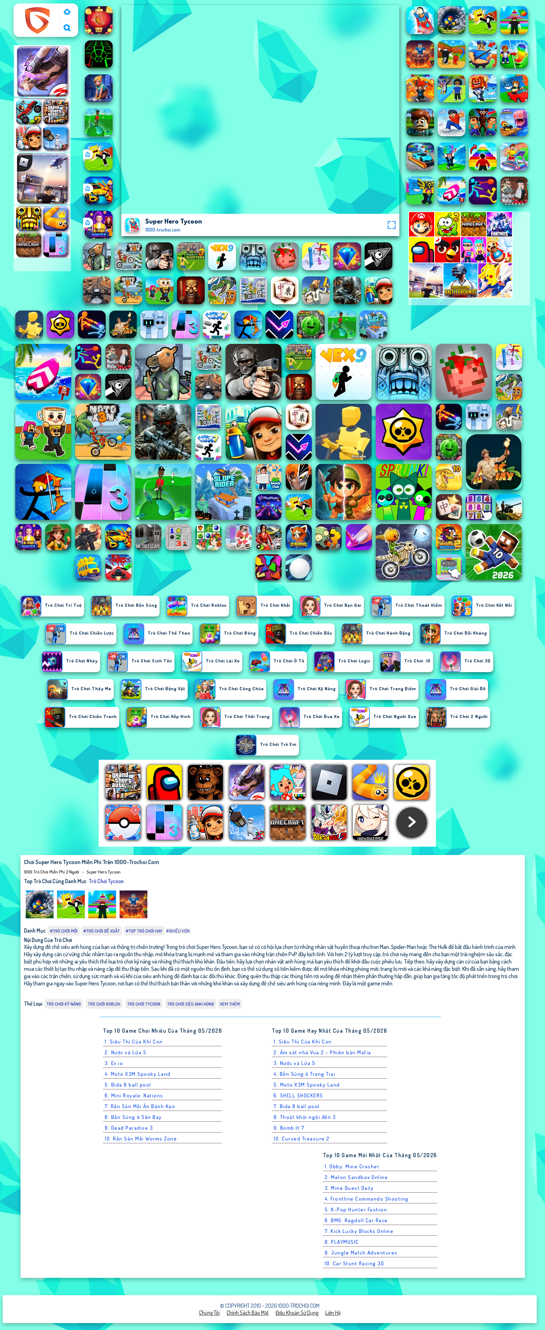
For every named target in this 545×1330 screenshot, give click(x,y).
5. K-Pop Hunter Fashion (356, 1209)
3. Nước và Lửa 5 (294, 1063)
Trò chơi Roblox (104, 1004)
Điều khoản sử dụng (297, 1312)
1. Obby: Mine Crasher (352, 1166)
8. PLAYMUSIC (342, 1242)
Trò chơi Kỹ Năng (64, 1004)
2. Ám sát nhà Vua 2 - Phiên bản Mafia (322, 1052)
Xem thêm (230, 1004)
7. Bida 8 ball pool (297, 1106)
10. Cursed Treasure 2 (302, 1138)
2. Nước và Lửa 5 (125, 1052)
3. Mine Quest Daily (349, 1188)
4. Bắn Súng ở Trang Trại (304, 1074)
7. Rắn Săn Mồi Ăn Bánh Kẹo (140, 1106)
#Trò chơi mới (64, 931)
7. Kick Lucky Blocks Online (359, 1231)
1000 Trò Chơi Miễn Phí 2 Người (37, 11)
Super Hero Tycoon (104, 871)
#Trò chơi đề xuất (101, 931)
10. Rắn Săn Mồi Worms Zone (141, 1138)
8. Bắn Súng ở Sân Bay (133, 1117)
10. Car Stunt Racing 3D (354, 1263)
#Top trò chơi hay (144, 931)
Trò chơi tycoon (106, 881)
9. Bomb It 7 (289, 1128)
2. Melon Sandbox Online (356, 1177)
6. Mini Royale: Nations (134, 1095)
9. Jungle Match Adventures (361, 1252)
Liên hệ (333, 1312)
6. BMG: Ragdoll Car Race (356, 1220)
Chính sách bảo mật (248, 1312)
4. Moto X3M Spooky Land (138, 1074)
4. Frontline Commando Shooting (367, 1198)
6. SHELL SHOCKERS (298, 1095)
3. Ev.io (114, 1063)
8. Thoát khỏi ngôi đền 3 (305, 1117)
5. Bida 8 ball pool (128, 1084)
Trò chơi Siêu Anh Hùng (190, 1004)
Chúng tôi (209, 1312)
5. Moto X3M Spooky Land (307, 1084)
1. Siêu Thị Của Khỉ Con (134, 1041)
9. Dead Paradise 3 (129, 1128)
